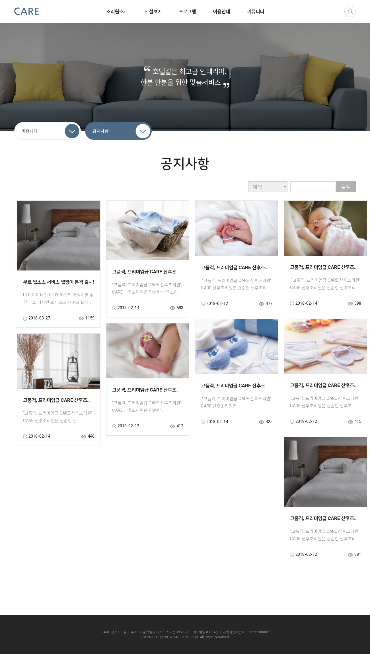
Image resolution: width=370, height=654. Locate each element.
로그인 (350, 11)
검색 (346, 186)
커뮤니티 (30, 131)
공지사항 (100, 131)
